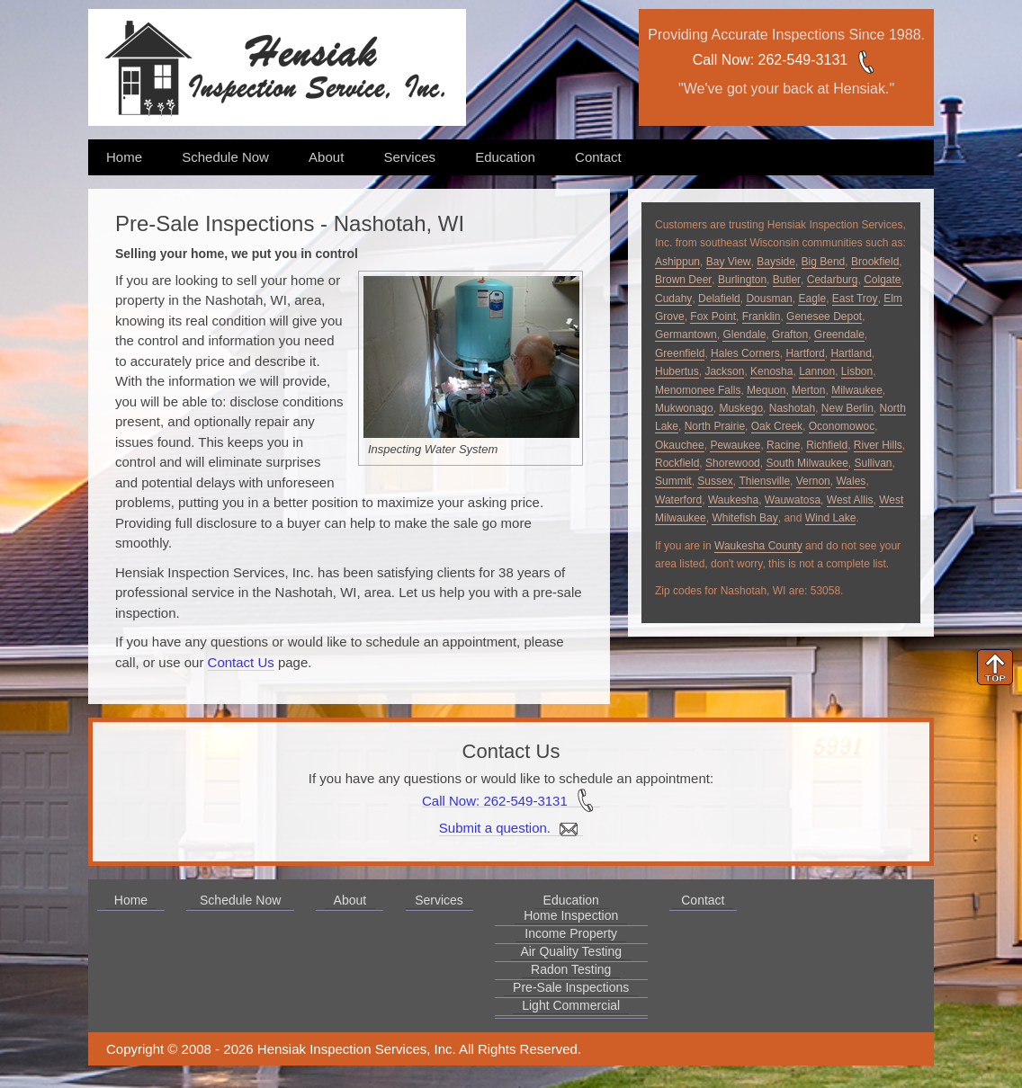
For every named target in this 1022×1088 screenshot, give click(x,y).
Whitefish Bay (744, 518)
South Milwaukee (806, 463)
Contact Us (241, 662)
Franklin (761, 316)
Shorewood (732, 463)
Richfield (826, 445)
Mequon (766, 390)
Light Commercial (571, 1005)
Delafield (719, 298)
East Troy (855, 298)
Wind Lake (830, 518)
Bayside (776, 261)
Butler (787, 279)
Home (124, 157)
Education (505, 157)
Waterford (678, 500)
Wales (850, 481)
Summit (673, 481)
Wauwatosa (792, 500)
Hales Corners (745, 353)
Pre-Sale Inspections (571, 987)
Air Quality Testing (571, 951)
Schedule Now (225, 157)
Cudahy (673, 298)
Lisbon (857, 371)
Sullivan (873, 463)
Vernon (813, 481)
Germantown (686, 334)
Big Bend (824, 261)
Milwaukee (857, 390)
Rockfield (677, 463)
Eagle (812, 298)
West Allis (850, 500)
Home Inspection (571, 915)
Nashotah (792, 408)
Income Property (570, 933)
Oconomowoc (841, 426)
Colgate (882, 279)
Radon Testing (571, 969)
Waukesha (733, 500)
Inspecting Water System (433, 449)
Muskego (741, 408)
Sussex (714, 481)
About (326, 157)
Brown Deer (683, 279)
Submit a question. (511, 828)
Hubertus (677, 371)
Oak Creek (776, 426)
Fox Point (713, 316)
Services (409, 157)
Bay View (728, 261)
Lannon (817, 371)
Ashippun (677, 261)
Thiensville (764, 481)
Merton (808, 390)
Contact (598, 157)
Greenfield (679, 353)
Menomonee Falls (697, 390)
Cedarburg (832, 279)
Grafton (790, 334)
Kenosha (771, 371)
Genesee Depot (824, 316)
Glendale (744, 334)
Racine (783, 445)
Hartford (804, 353)
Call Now (721, 59)
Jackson (724, 371)
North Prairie (715, 426)
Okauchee (679, 445)
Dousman (769, 298)
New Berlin (847, 408)
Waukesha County (758, 546)
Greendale (839, 334)
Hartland (850, 353)
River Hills (878, 445)
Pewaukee (735, 445)
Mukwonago (684, 408)
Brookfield (875, 261)
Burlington (742, 279)
